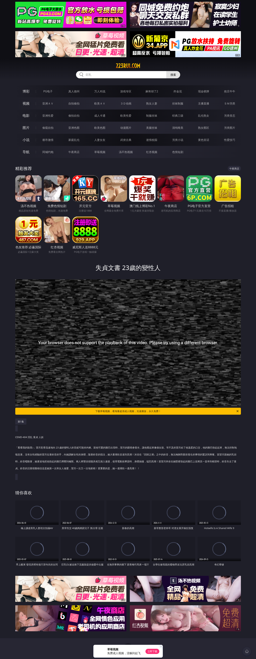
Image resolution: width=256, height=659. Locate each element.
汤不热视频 (126, 152)
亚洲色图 (73, 128)
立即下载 (152, 651)
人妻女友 (99, 140)
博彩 (26, 91)
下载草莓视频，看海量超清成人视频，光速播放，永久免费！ (167, 411)
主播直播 (203, 103)
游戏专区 (125, 91)
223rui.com (128, 65)
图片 (26, 127)
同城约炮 (47, 152)
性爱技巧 (229, 140)
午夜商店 (73, 152)
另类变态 (229, 115)
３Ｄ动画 (125, 103)
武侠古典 (125, 140)
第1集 (21, 421)
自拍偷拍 (73, 103)
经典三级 (177, 115)
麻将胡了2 (151, 91)
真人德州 (73, 91)
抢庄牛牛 (229, 91)
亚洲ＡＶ (47, 103)
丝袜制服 (177, 103)
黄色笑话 (203, 140)
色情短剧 (177, 152)
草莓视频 (99, 152)
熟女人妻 (151, 103)
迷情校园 (151, 140)
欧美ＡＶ (99, 103)
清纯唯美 (177, 128)
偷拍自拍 (73, 115)
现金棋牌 (203, 91)
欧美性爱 (125, 115)
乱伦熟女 (203, 115)
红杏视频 (151, 152)
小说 (26, 139)
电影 (26, 115)
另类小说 (177, 140)
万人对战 (99, 91)
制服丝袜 (151, 115)
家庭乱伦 (73, 140)
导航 (26, 152)
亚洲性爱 (47, 115)
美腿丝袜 (151, 128)
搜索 (173, 75)
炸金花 (178, 91)
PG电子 (48, 91)
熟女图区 (203, 128)
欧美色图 (99, 128)
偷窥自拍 (47, 128)
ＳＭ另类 (229, 103)
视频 (26, 103)
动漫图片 (125, 128)
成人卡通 (99, 115)
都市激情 (47, 140)
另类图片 (229, 128)
